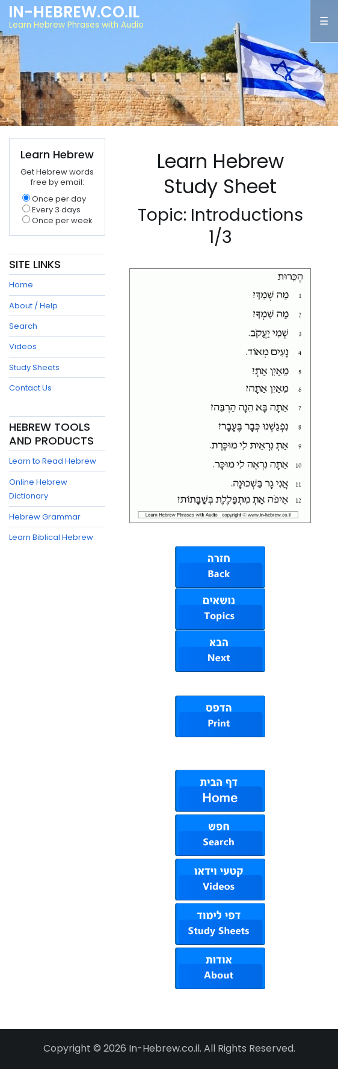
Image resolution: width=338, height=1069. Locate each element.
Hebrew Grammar (45, 517)
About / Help (33, 305)
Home (21, 284)
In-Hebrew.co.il (74, 12)
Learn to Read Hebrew (52, 461)
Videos (23, 346)
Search (23, 326)
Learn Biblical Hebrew (51, 537)
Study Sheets (34, 367)
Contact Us (30, 388)
